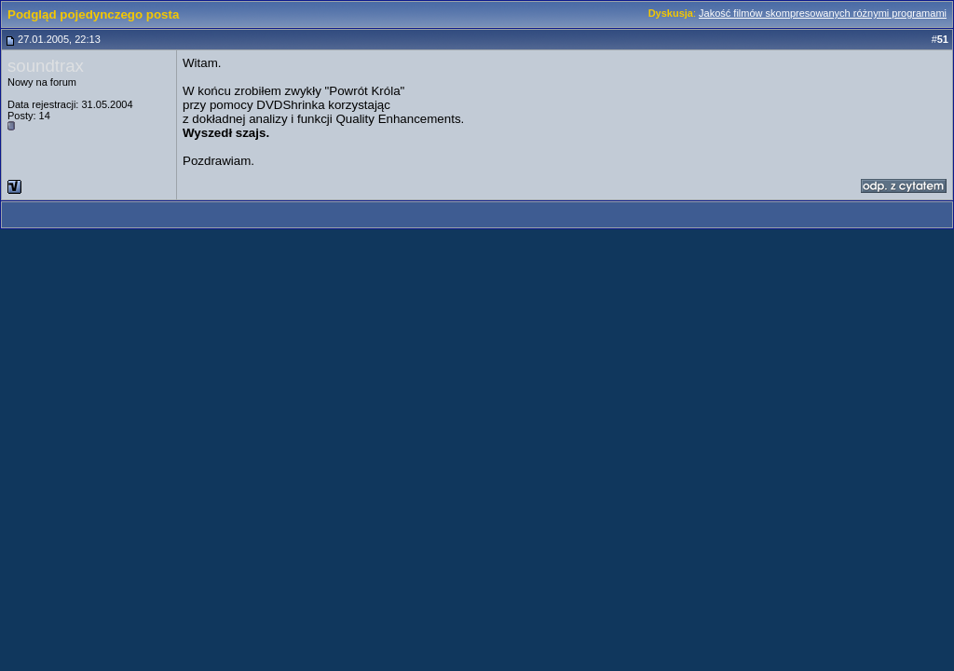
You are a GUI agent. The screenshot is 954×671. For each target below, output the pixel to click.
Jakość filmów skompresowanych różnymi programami (823, 13)
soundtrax (45, 65)
